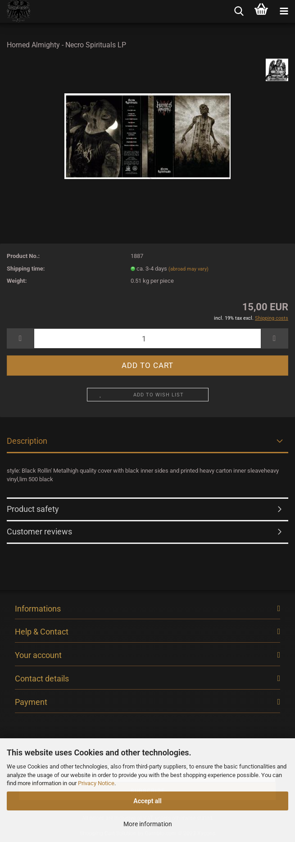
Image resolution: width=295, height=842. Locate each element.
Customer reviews (39, 531)
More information (147, 824)
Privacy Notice (96, 783)
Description (27, 441)
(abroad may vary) (188, 269)
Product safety (33, 509)
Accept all (147, 801)
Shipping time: (26, 268)
